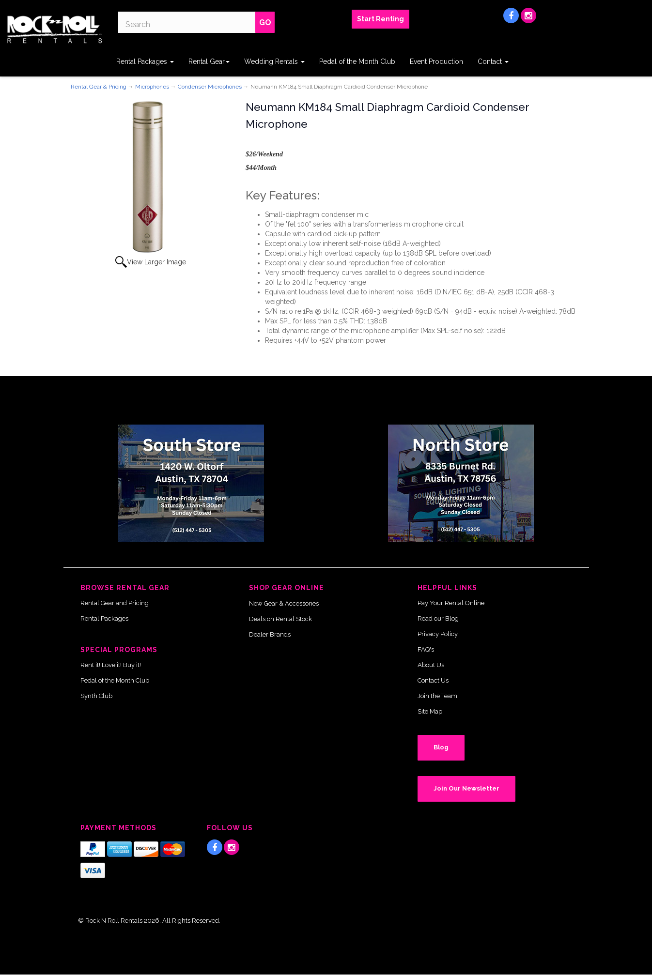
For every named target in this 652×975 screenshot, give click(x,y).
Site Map (430, 711)
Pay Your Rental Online (451, 603)
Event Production (436, 61)
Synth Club (96, 696)
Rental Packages (145, 61)
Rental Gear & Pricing (98, 86)
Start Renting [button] (380, 19)
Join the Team (437, 696)
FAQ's (426, 649)
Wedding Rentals (274, 61)
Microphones (152, 86)
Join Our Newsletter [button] (466, 788)
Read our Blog (438, 618)
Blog (441, 747)
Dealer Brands (270, 634)
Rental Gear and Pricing (114, 603)
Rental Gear (209, 61)
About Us (431, 665)
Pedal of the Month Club (357, 61)
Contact (493, 61)
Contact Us (433, 680)
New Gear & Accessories (284, 603)
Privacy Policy (438, 634)
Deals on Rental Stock (280, 619)
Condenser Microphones (210, 86)
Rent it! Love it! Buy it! (110, 665)
